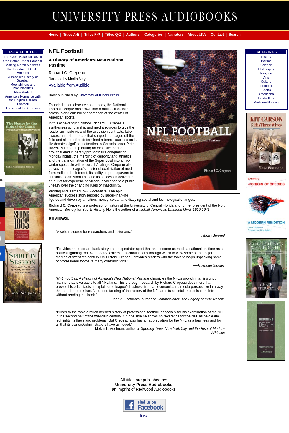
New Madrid (23, 92)
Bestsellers (266, 98)
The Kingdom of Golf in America (23, 70)
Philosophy (266, 69)
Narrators (176, 35)
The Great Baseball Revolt (23, 57)
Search (235, 35)
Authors (132, 35)
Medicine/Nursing (266, 102)
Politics (266, 61)
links (143, 415)
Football (23, 104)
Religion (266, 73)
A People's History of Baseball (23, 78)
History (266, 57)
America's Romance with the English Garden (23, 98)
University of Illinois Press (98, 95)
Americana (266, 94)
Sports (266, 90)
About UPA (197, 35)
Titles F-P (92, 35)
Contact (217, 35)
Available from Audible (69, 85)
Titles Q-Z (113, 35)
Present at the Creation (23, 108)
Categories (153, 35)
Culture (266, 81)
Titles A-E (71, 35)
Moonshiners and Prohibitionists (22, 86)
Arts (266, 77)
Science (266, 65)
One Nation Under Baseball (23, 61)
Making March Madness (23, 65)
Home (53, 35)
